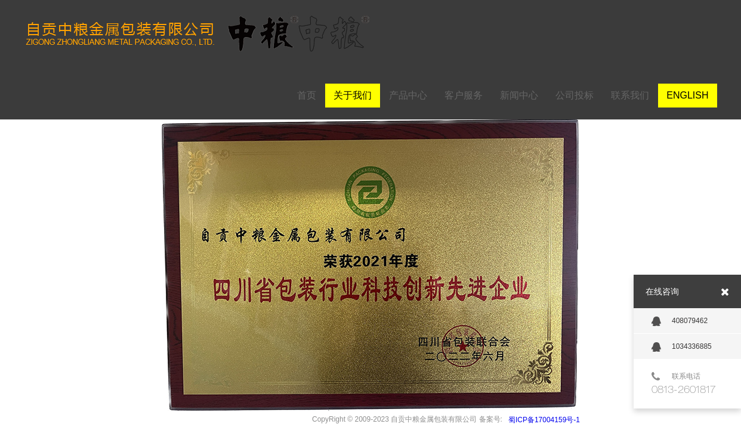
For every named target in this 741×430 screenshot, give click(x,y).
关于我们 (353, 95)
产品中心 (408, 95)
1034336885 (682, 347)
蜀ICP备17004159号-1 (544, 420)
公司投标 (574, 95)
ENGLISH (687, 95)
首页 (306, 95)
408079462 (680, 321)
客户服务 (463, 95)
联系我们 (630, 95)
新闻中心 (519, 95)
